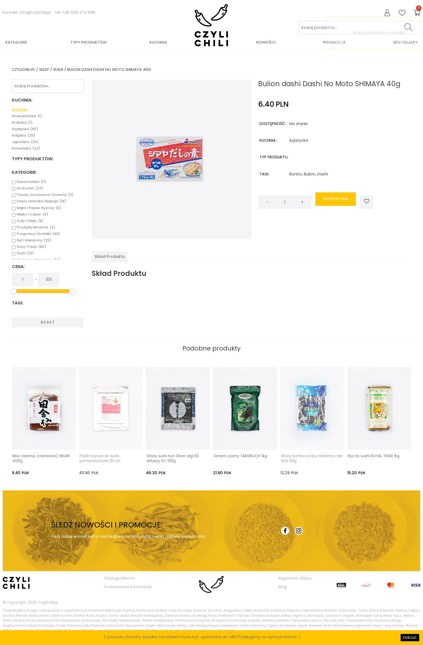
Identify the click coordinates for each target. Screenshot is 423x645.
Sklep (44, 69)
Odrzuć (410, 637)
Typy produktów (88, 42)
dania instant (31, 181)
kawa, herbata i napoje (41, 201)
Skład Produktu (109, 256)
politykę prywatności (185, 536)
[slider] (13, 291)
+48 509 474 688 (78, 12)
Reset (48, 322)
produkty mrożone (36, 227)
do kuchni (30, 188)
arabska (22, 122)
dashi (322, 174)
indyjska (23, 135)
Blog (282, 586)
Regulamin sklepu (295, 578)
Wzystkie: (20, 109)
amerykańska (27, 116)
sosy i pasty (31, 246)
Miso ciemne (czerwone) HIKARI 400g (41, 458)
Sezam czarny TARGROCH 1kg (240, 455)
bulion (309, 174)
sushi (58, 69)
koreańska (26, 148)
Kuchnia (158, 42)
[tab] (110, 256)
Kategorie (16, 42)
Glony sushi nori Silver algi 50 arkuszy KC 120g (172, 458)
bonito (295, 174)
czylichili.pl (23, 69)
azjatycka (25, 129)
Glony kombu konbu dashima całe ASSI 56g (312, 458)
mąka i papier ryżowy (39, 208)
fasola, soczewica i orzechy (45, 194)
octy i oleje (30, 221)
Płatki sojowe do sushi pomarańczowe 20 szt (100, 458)
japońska (25, 142)
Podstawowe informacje (128, 586)
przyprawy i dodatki (38, 233)
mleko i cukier (32, 214)
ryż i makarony (34, 240)
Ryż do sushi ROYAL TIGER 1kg (374, 455)
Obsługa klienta (119, 578)
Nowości (266, 42)
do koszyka (335, 202)
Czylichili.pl (48, 602)
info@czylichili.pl (35, 12)
